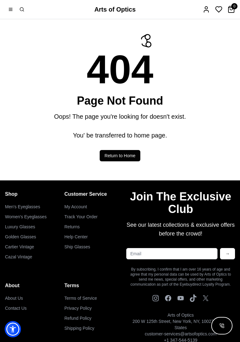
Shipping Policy (79, 328)
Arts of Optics (115, 9)
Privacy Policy (78, 308)
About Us (14, 298)
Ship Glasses (77, 246)
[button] (12, 329)
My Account (75, 206)
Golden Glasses (20, 236)
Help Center (76, 236)
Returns (72, 226)
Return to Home (120, 157)
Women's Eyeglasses (26, 216)
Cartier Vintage (19, 246)
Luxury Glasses (20, 226)
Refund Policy (77, 318)
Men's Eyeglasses (22, 206)
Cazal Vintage (18, 256)
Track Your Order (81, 216)
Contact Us (16, 308)
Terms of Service (80, 298)
